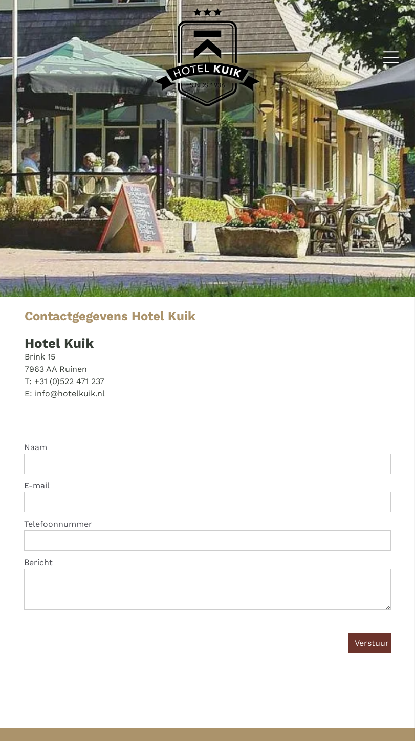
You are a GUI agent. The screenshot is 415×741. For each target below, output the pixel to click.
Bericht (38, 562)
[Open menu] (391, 57)
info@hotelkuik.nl (70, 393)
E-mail (37, 485)
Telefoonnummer (58, 524)
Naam (35, 447)
